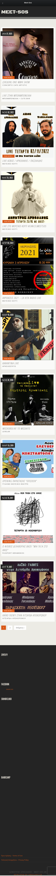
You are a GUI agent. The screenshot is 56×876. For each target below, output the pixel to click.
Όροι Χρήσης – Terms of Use (12, 856)
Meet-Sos (14, 12)
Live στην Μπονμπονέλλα (16, 95)
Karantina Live (10, 363)
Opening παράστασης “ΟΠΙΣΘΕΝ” (19, 481)
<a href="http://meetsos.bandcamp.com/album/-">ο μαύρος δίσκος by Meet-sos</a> (22, 815)
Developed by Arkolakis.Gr (28, 875)
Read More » (8, 77)
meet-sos (9, 689)
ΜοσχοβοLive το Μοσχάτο (16, 428)
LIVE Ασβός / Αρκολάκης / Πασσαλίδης (22, 161)
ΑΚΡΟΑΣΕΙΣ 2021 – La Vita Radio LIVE (21, 298)
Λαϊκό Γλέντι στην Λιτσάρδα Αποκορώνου (24, 615)
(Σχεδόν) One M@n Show (16, 82)
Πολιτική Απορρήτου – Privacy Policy (15, 860)
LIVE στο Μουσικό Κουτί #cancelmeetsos (24, 226)
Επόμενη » (20, 628)
